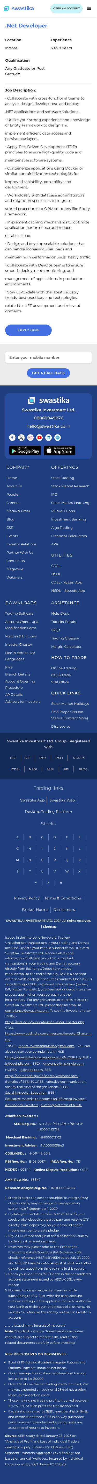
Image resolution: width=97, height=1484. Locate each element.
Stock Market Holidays (70, 703)
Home (11, 478)
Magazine (14, 569)
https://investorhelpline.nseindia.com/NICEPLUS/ (43, 1057)
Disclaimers (64, 909)
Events (12, 536)
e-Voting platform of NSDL (61, 1105)
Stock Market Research (70, 486)
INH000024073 (63, 1188)
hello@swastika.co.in (48, 426)
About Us (14, 486)
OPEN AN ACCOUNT (66, 8)
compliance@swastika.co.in (26, 1010)
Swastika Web (62, 800)
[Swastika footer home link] (48, 400)
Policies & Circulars (21, 636)
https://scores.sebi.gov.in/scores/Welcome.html (41, 1076)
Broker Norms (35, 909)
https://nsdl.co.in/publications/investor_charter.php (44, 1022)
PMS (9, 667)
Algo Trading (62, 527)
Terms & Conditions (62, 898)
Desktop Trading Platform (48, 811)
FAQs (55, 630)
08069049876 (48, 418)
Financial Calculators (69, 536)
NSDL (56, 574)
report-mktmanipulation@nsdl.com (46, 1046)
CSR (9, 527)
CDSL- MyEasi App (66, 582)
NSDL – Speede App (68, 590)
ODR (84, 1170)
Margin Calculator (66, 646)
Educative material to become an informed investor (45, 1099)
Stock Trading (62, 478)
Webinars (14, 577)
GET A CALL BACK (48, 373)
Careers (12, 503)
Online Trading (64, 668)
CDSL (56, 566)
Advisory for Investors (22, 701)
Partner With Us (19, 552)
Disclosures (60, 726)
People (12, 494)
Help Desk (60, 613)
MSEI (59, 758)
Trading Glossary (65, 638)
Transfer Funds (63, 622)
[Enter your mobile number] (48, 357)
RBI (66, 769)
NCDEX (79, 758)
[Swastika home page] (19, 8)
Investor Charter (18, 644)
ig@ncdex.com (31, 1070)
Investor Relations (21, 544)
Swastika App (32, 800)
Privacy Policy (27, 898)
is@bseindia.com (18, 1063)
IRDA (83, 769)
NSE (13, 758)
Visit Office (60, 682)
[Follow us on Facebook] (12, 437)
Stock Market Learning (70, 503)
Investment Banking (68, 519)
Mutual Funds (63, 511)
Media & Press (18, 511)
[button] (89, 8)
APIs (54, 544)
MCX (43, 758)
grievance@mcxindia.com (63, 1063)
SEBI (50, 769)
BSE (27, 758)
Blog (10, 519)
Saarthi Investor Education (26, 1092)
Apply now (28, 330)
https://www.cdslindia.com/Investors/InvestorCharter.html (48, 1036)
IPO (54, 494)
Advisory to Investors (21, 1105)
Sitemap (49, 927)
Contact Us (15, 561)
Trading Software (19, 613)
